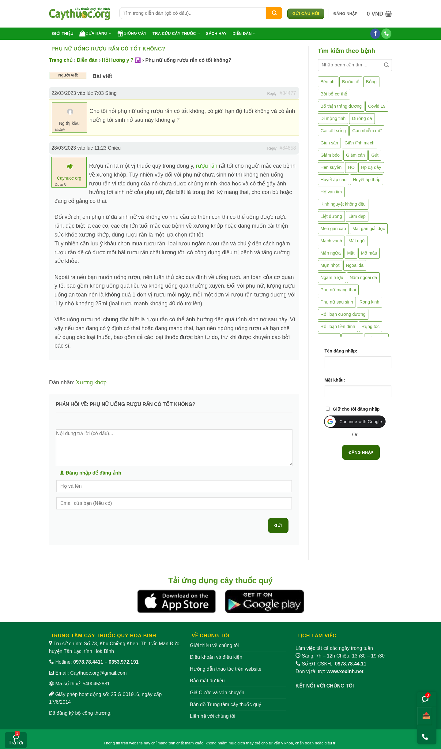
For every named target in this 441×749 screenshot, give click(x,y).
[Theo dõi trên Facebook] (375, 33)
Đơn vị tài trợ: (330, 671)
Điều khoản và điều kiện (216, 657)
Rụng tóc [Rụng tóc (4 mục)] (371, 326)
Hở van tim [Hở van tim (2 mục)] (331, 191)
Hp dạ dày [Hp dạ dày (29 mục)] (371, 167)
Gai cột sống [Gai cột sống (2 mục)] (333, 130)
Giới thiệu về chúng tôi (214, 645)
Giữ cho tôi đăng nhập (356, 409)
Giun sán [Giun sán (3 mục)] (329, 142)
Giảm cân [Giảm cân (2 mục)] (355, 155)
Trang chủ (61, 60)
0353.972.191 (124, 662)
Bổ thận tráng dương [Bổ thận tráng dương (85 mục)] (341, 106)
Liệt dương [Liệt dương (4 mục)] (331, 216)
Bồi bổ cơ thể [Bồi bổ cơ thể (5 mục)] (334, 93)
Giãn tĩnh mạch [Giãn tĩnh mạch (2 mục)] (360, 142)
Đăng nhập (361, 452)
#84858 (288, 148)
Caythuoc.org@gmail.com (98, 673)
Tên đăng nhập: (341, 350)
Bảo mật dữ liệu (207, 680)
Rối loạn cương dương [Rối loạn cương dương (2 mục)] (343, 314)
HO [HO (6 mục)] (351, 167)
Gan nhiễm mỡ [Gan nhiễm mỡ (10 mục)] (366, 130)
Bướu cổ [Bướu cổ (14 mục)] (351, 81)
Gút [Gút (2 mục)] (374, 155)
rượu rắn (205, 166)
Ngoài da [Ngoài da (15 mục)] (355, 265)
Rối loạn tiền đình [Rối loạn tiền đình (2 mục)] (338, 326)
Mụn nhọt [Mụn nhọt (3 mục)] (330, 265)
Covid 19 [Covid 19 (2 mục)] (377, 106)
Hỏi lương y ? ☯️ (121, 60)
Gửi (278, 525)
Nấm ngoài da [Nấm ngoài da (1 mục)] (363, 277)
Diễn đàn (244, 33)
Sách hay (216, 33)
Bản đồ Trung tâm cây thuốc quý (225, 704)
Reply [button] (272, 93)
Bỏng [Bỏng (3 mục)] (371, 81)
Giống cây (132, 33)
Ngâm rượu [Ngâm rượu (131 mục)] (332, 277)
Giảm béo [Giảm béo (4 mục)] (330, 155)
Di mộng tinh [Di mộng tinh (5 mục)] (333, 118)
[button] (346, 14)
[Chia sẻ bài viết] (424, 716)
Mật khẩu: (335, 380)
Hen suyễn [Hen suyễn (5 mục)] (331, 167)
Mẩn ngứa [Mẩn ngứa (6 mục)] (331, 253)
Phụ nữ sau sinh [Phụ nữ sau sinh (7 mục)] (337, 302)
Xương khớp (91, 382)
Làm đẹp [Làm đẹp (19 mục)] (357, 216)
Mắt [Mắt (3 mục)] (351, 253)
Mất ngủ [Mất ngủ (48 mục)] (357, 240)
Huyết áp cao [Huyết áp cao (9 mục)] (334, 179)
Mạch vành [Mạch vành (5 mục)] (331, 240)
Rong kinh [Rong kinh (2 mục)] (369, 302)
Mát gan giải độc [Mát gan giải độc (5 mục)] (368, 228)
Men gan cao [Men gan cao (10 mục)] (333, 228)
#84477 (288, 93)
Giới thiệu (63, 33)
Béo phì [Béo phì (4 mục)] (328, 81)
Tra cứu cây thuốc (176, 33)
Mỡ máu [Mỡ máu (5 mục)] (369, 253)
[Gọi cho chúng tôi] (386, 33)
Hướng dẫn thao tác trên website (226, 669)
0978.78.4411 (88, 662)
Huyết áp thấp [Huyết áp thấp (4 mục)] (366, 179)
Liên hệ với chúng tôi (212, 716)
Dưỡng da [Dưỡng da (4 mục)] (362, 118)
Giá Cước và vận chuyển (217, 692)
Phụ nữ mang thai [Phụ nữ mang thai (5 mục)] (338, 289)
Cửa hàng (95, 33)
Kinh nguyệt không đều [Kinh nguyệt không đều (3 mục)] (343, 204)
